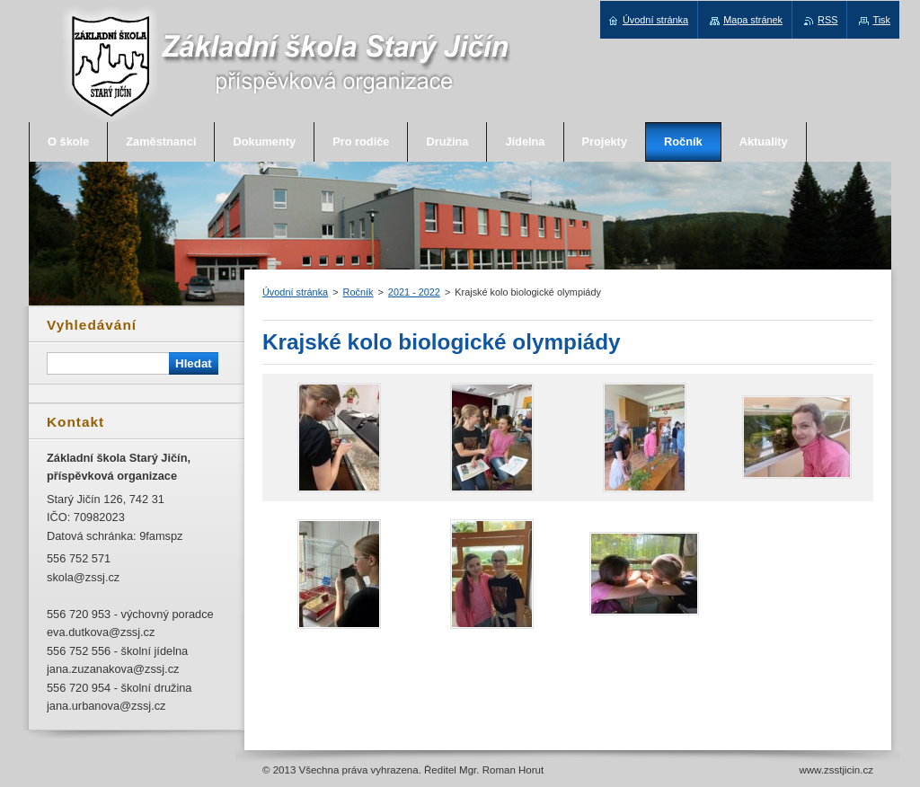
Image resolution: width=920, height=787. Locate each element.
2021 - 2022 (414, 292)
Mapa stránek (753, 19)
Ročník (358, 292)
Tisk (881, 19)
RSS (827, 19)
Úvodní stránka (295, 292)
